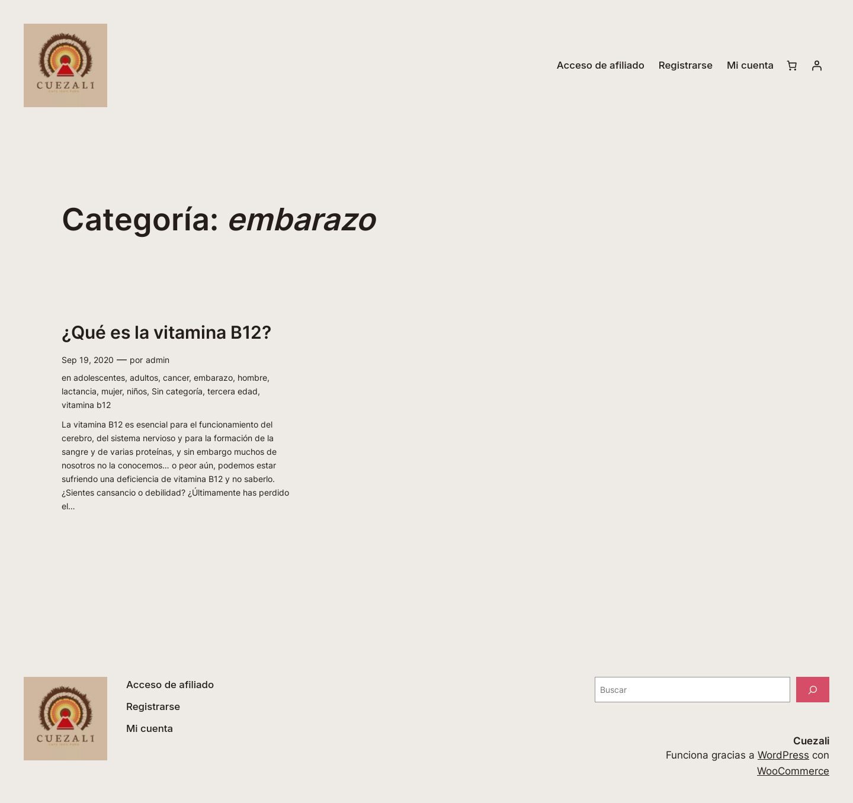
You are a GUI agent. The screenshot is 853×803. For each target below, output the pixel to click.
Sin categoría (177, 391)
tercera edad (232, 391)
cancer (176, 377)
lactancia (79, 391)
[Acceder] (816, 65)
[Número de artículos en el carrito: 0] (792, 65)
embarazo (213, 377)
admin (157, 360)
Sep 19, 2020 (88, 360)
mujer (111, 391)
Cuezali (811, 741)
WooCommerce (793, 771)
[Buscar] (812, 689)
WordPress (783, 755)
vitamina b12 (86, 405)
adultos (144, 377)
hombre (252, 377)
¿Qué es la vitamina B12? (166, 332)
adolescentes (99, 377)
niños (137, 391)
